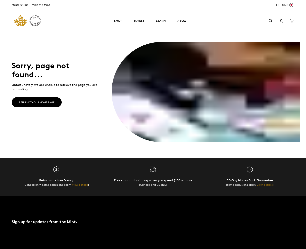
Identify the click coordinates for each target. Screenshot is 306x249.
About (182, 21)
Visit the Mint (41, 4)
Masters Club (20, 4)
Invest (139, 21)
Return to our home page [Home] (36, 102)
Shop (118, 21)
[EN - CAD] (284, 5)
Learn (161, 21)
